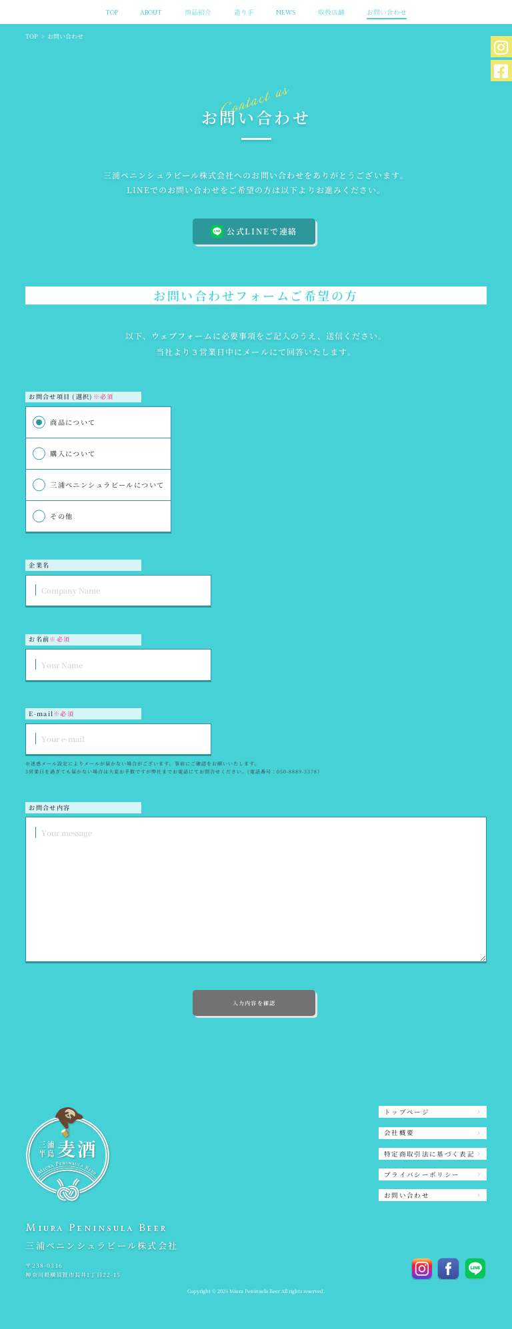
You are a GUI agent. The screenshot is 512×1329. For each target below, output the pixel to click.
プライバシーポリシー (421, 1174)
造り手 (244, 12)
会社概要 (399, 1132)
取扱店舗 (331, 12)
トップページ (406, 1111)
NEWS (285, 12)
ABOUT (151, 12)
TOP (111, 12)
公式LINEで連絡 (254, 231)
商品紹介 (198, 12)
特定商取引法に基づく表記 (429, 1153)
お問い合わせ (387, 12)
